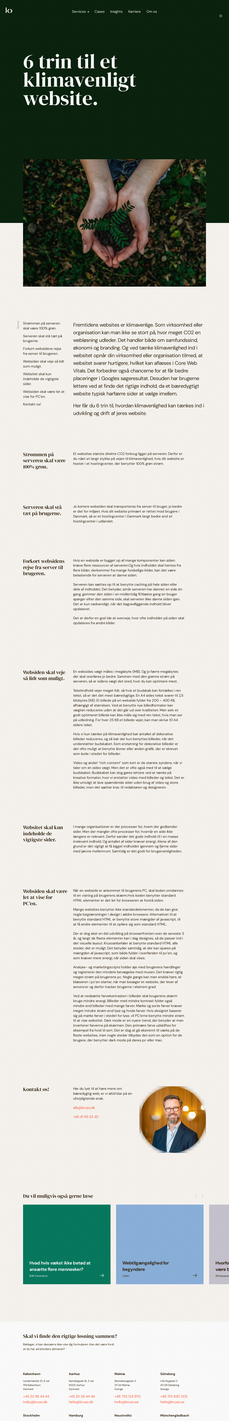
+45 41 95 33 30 (86, 1116)
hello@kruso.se (126, 1402)
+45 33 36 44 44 (36, 1396)
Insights (116, 11)
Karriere (134, 11)
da (8, 1407)
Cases (99, 11)
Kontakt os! (32, 404)
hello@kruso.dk (35, 1402)
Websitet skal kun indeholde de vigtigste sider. (41, 379)
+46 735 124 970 (127, 1396)
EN (7, 1411)
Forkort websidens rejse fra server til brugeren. (42, 351)
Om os (151, 11)
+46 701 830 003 (174, 1396)
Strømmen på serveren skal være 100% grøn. (41, 326)
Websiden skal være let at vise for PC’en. (44, 394)
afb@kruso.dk (84, 1107)
